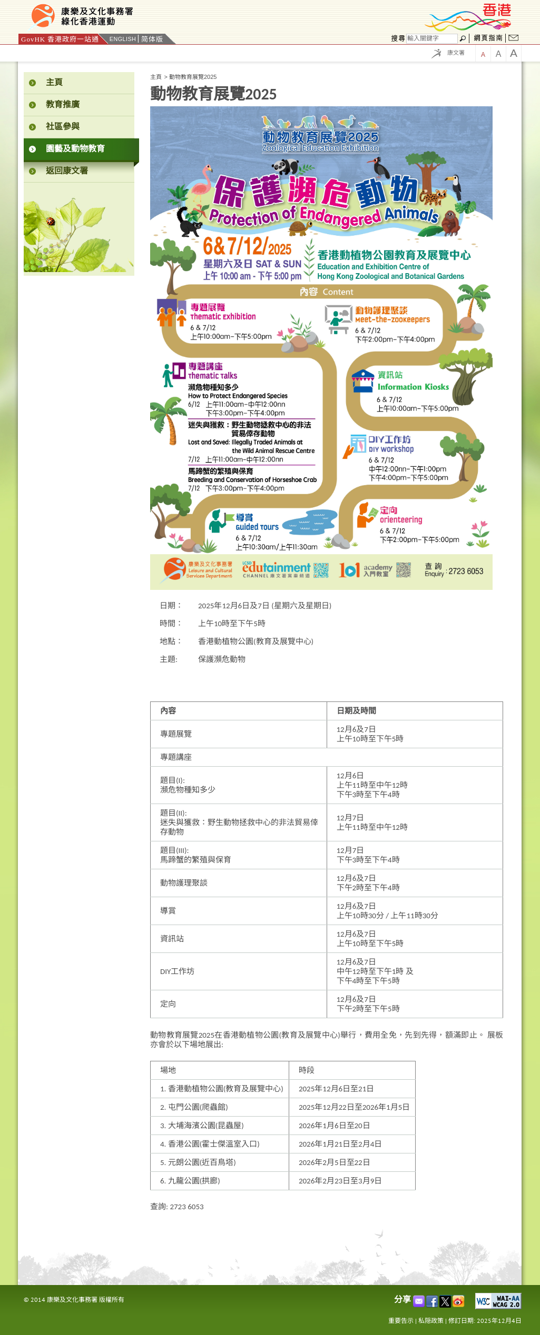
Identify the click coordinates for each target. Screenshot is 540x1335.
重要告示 (401, 1320)
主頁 (156, 77)
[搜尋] (432, 39)
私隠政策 (431, 1320)
